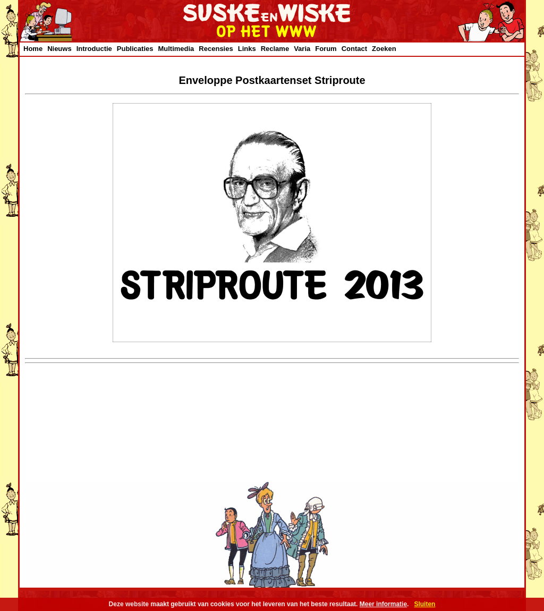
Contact (354, 49)
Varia (302, 49)
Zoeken (384, 49)
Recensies (216, 49)
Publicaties (135, 49)
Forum (325, 49)
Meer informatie (383, 604)
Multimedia (176, 49)
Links (247, 49)
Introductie (94, 49)
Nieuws (59, 49)
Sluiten (424, 604)
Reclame (275, 49)
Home (32, 49)
